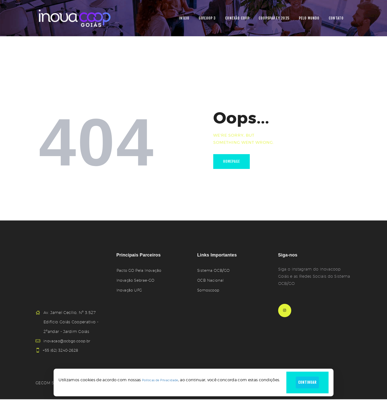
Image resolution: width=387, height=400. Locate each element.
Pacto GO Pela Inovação (140, 270)
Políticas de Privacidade (157, 379)
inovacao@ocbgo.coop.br (68, 341)
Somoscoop (209, 290)
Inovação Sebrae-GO (136, 280)
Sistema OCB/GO (214, 270)
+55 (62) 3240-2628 (63, 350)
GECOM (43, 383)
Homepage (233, 162)
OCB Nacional (211, 280)
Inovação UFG (130, 290)
